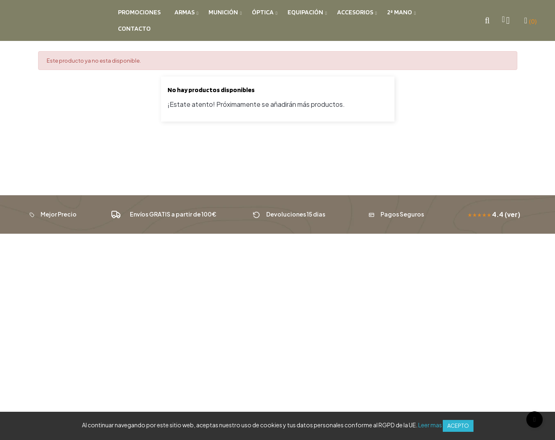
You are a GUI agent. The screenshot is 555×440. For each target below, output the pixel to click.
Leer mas (430, 425)
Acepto (458, 425)
